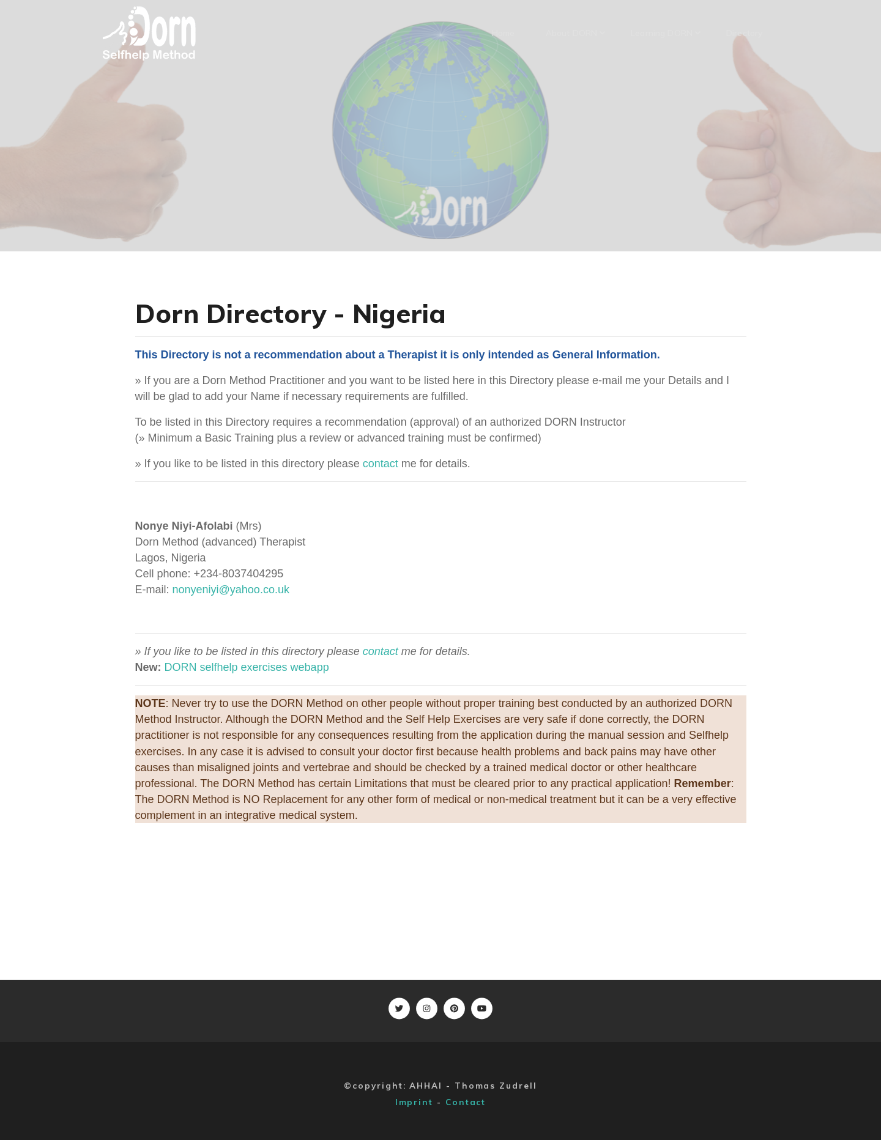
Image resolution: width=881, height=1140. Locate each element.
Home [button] (503, 33)
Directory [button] (744, 33)
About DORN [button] (575, 33)
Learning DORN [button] (665, 33)
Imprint (414, 1102)
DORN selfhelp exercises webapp (247, 667)
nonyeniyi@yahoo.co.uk (231, 589)
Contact (465, 1102)
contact (380, 463)
